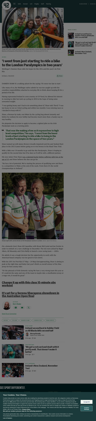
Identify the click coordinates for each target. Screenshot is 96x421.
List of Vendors (7, 418)
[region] (48, 406)
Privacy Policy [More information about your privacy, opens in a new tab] (26, 409)
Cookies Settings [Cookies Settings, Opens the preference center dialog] (86, 408)
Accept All (87, 402)
